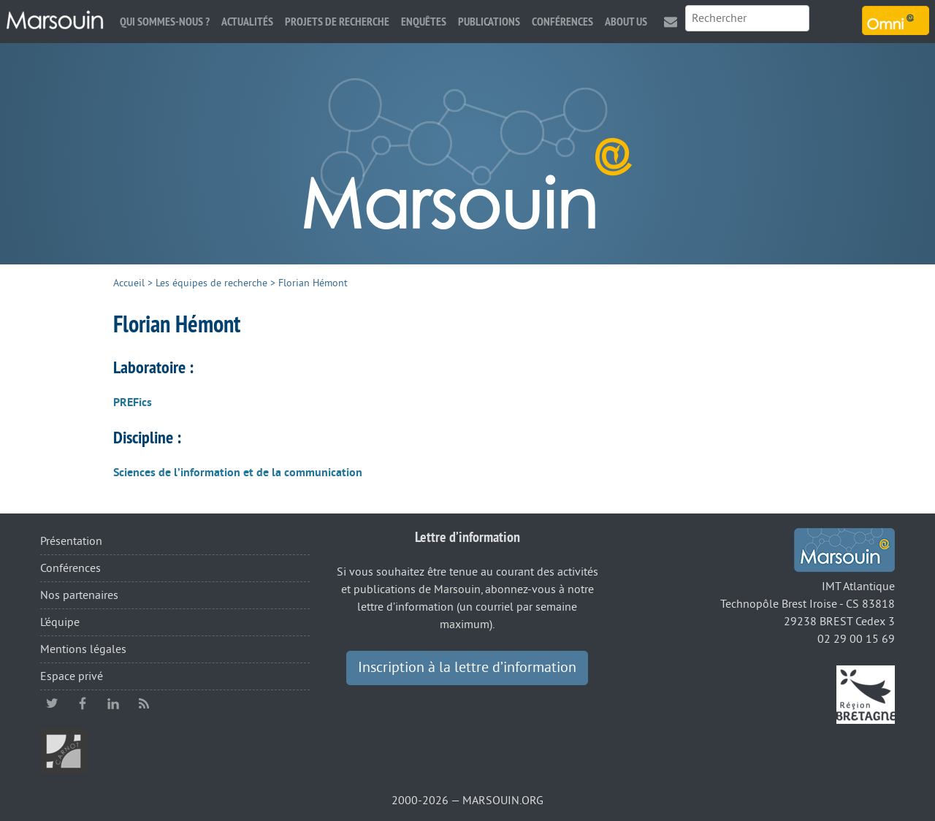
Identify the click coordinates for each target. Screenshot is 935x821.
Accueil (129, 283)
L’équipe (60, 622)
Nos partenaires (79, 595)
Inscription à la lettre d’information (467, 668)
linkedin (113, 703)
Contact (670, 21)
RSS (144, 703)
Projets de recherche (337, 21)
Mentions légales (83, 649)
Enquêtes (423, 21)
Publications (489, 21)
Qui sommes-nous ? (165, 21)
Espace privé (71, 676)
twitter (52, 703)
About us (626, 21)
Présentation (71, 541)
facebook (82, 703)
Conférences (562, 21)
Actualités (247, 21)
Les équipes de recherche (211, 283)
